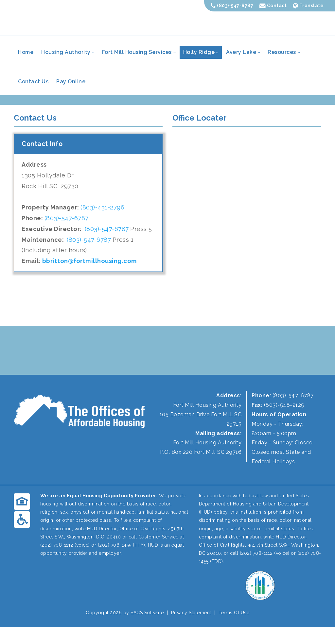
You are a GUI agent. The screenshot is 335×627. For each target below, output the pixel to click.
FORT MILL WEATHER (167, 350)
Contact (273, 5)
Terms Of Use (234, 612)
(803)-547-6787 (232, 5)
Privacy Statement (191, 612)
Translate (308, 5)
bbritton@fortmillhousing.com (89, 260)
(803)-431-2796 (102, 207)
